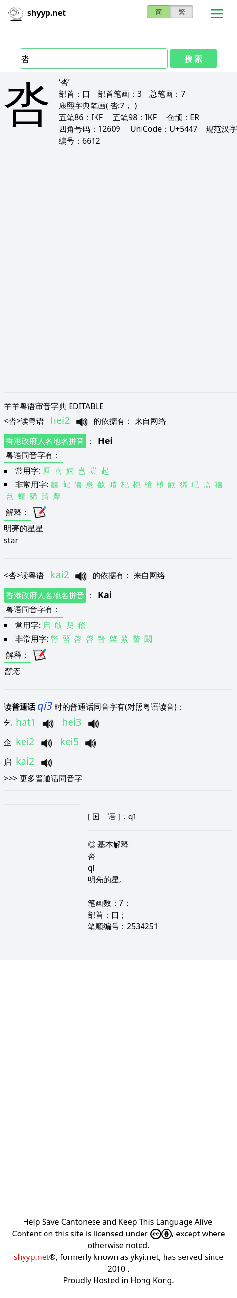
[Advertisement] (118, 268)
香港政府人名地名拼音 (45, 441)
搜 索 (193, 58)
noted (136, 1245)
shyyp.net (31, 1257)
